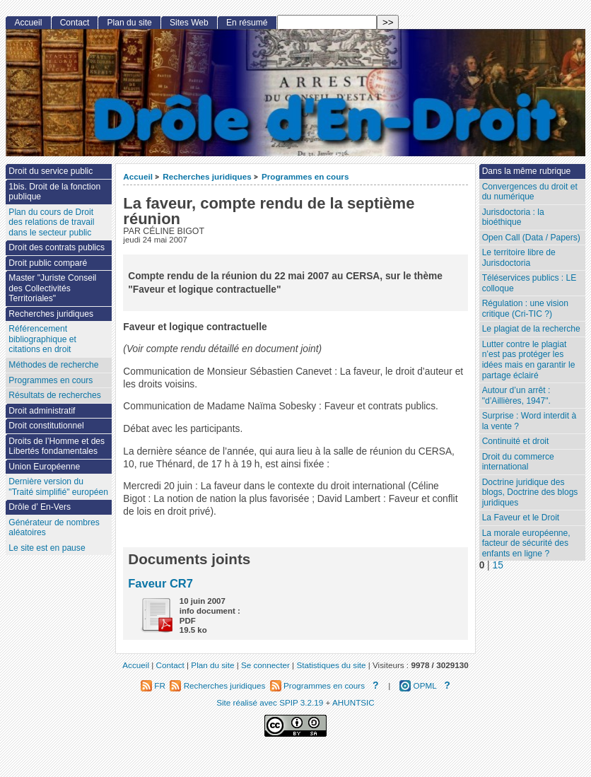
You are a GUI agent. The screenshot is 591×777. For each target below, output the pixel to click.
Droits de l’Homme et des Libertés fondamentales (56, 446)
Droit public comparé (47, 263)
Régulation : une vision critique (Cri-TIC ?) (525, 308)
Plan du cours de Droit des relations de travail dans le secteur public (51, 222)
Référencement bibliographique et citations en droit (42, 339)
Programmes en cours (305, 176)
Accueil (138, 176)
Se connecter (265, 665)
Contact (75, 23)
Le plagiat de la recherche (531, 329)
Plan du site (129, 23)
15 (498, 565)
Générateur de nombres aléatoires (53, 528)
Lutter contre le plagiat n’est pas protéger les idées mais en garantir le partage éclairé (528, 359)
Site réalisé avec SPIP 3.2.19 (269, 702)
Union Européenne (44, 467)
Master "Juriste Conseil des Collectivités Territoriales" (52, 288)
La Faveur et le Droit (521, 517)
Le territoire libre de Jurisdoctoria (519, 257)
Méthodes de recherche (53, 365)
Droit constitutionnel (45, 426)
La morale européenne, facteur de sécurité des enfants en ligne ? (526, 543)
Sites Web (189, 23)
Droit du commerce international (518, 462)
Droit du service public (50, 171)
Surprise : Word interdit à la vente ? (529, 421)
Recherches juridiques (207, 176)
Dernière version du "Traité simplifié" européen (58, 487)
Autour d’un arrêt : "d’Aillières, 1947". (516, 395)
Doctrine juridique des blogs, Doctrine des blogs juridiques (530, 492)
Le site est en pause (46, 548)
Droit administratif (41, 411)
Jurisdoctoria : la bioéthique (513, 217)
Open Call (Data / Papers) (531, 238)
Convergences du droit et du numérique (530, 192)
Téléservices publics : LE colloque (529, 283)
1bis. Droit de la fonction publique (54, 192)
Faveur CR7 (160, 583)
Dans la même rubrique (526, 171)
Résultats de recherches (54, 395)
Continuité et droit (515, 441)
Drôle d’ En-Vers (39, 507)
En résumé (246, 23)
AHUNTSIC (353, 702)
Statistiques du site (330, 665)
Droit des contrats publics (56, 247)
